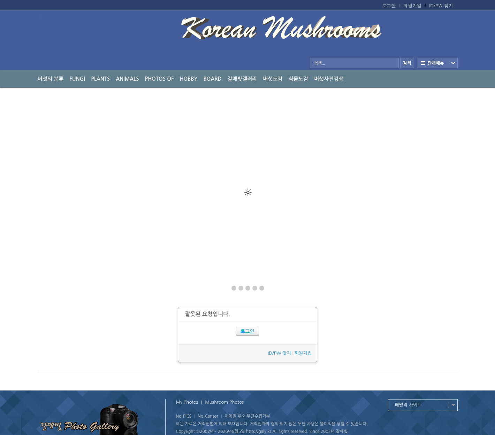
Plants (100, 78)
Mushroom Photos (224, 402)
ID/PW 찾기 (441, 5)
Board (213, 78)
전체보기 (438, 63)
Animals (127, 78)
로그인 (389, 5)
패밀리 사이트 (408, 405)
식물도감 (298, 78)
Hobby (189, 78)
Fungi (77, 78)
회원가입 (412, 5)
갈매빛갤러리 (242, 78)
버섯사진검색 (329, 78)
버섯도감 (272, 78)
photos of (159, 78)
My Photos (187, 402)
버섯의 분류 (51, 78)
